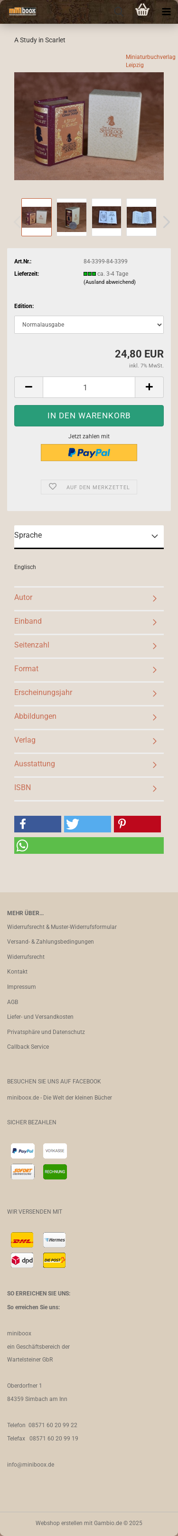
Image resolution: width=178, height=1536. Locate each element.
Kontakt (17, 971)
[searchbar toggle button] (119, 12)
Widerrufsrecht (26, 957)
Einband (28, 621)
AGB (12, 1002)
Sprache (28, 535)
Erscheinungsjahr (43, 692)
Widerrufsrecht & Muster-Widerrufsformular (62, 927)
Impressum (21, 987)
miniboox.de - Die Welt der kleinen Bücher (59, 1097)
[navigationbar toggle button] (166, 12)
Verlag (25, 739)
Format (26, 668)
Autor (23, 597)
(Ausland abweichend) (110, 282)
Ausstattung (34, 763)
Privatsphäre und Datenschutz (46, 1032)
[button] (163, 222)
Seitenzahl (31, 644)
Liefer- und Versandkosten (40, 1017)
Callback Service (28, 1046)
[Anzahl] (89, 387)
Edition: (24, 306)
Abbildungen (35, 716)
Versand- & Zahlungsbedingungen (50, 941)
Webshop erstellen (59, 1523)
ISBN (22, 787)
